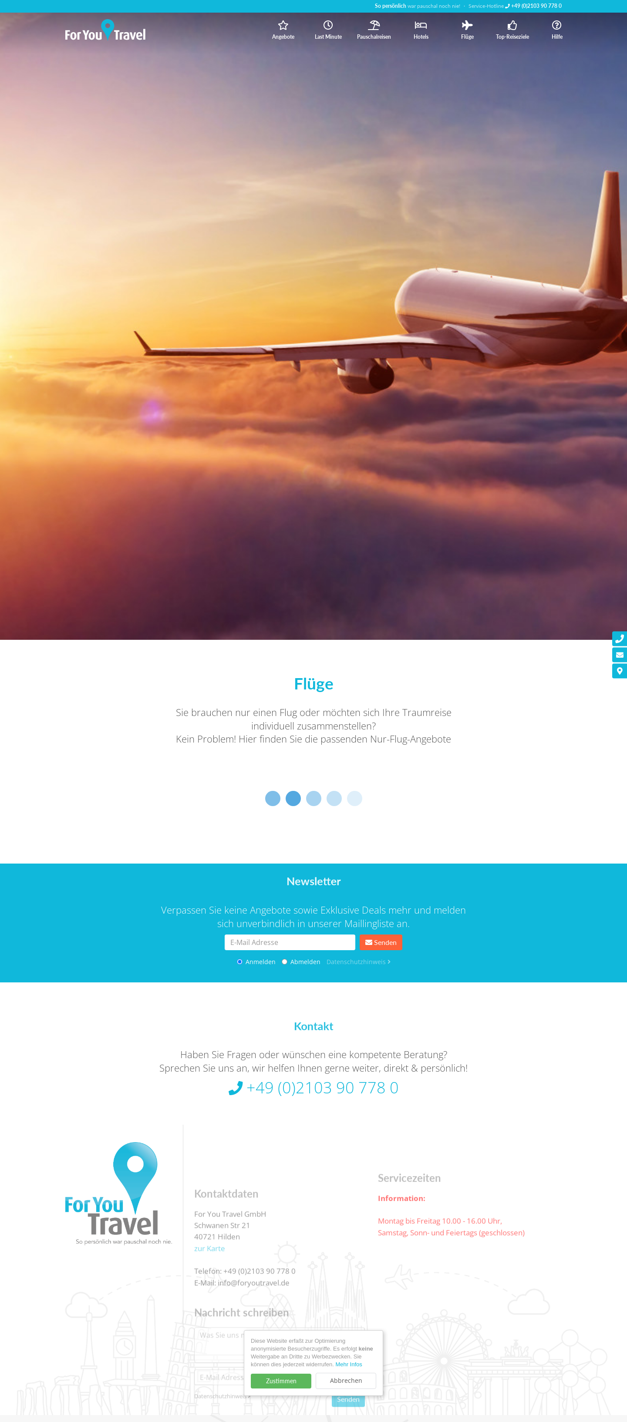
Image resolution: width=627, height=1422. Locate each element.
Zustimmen (281, 1381)
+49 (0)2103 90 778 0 (533, 6)
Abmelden (301, 962)
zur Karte (209, 1287)
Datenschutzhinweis (359, 962)
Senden (381, 942)
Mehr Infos (348, 1364)
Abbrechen (346, 1380)
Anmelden (256, 962)
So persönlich (390, 6)
